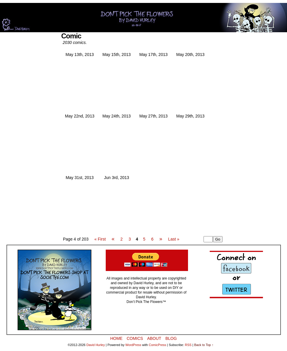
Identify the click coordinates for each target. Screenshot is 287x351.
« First (100, 239)
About (154, 338)
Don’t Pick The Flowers (143, 17)
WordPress (133, 345)
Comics (135, 338)
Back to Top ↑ (203, 345)
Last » (173, 239)
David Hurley (95, 345)
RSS (188, 345)
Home (116, 338)
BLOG (171, 338)
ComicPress (157, 345)
